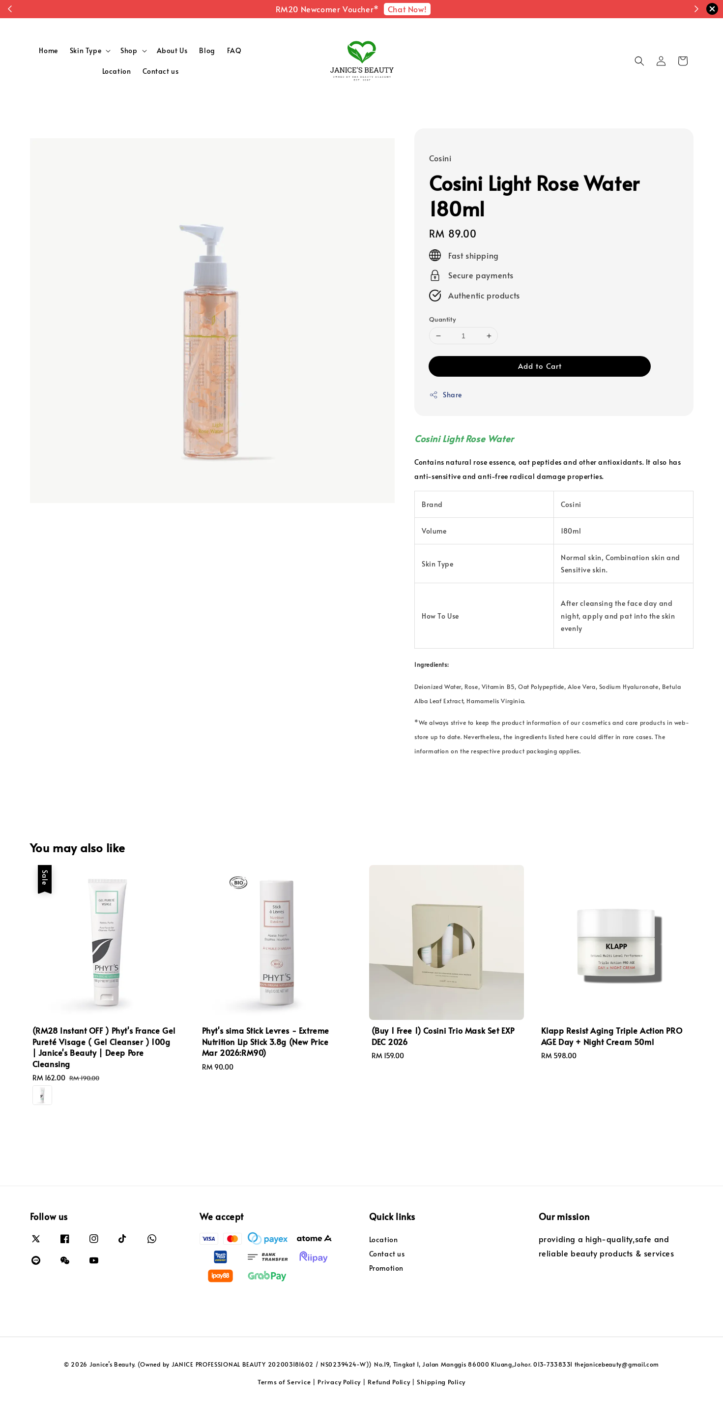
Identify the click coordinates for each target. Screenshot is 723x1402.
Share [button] (445, 394)
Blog (207, 50)
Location (116, 71)
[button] (639, 61)
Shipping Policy (441, 1381)
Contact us (160, 71)
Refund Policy (389, 1381)
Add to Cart (540, 365)
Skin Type (85, 50)
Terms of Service (284, 1381)
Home (48, 50)
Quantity (442, 319)
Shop (128, 50)
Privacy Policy (339, 1381)
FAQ (234, 50)
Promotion (386, 1268)
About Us (172, 50)
